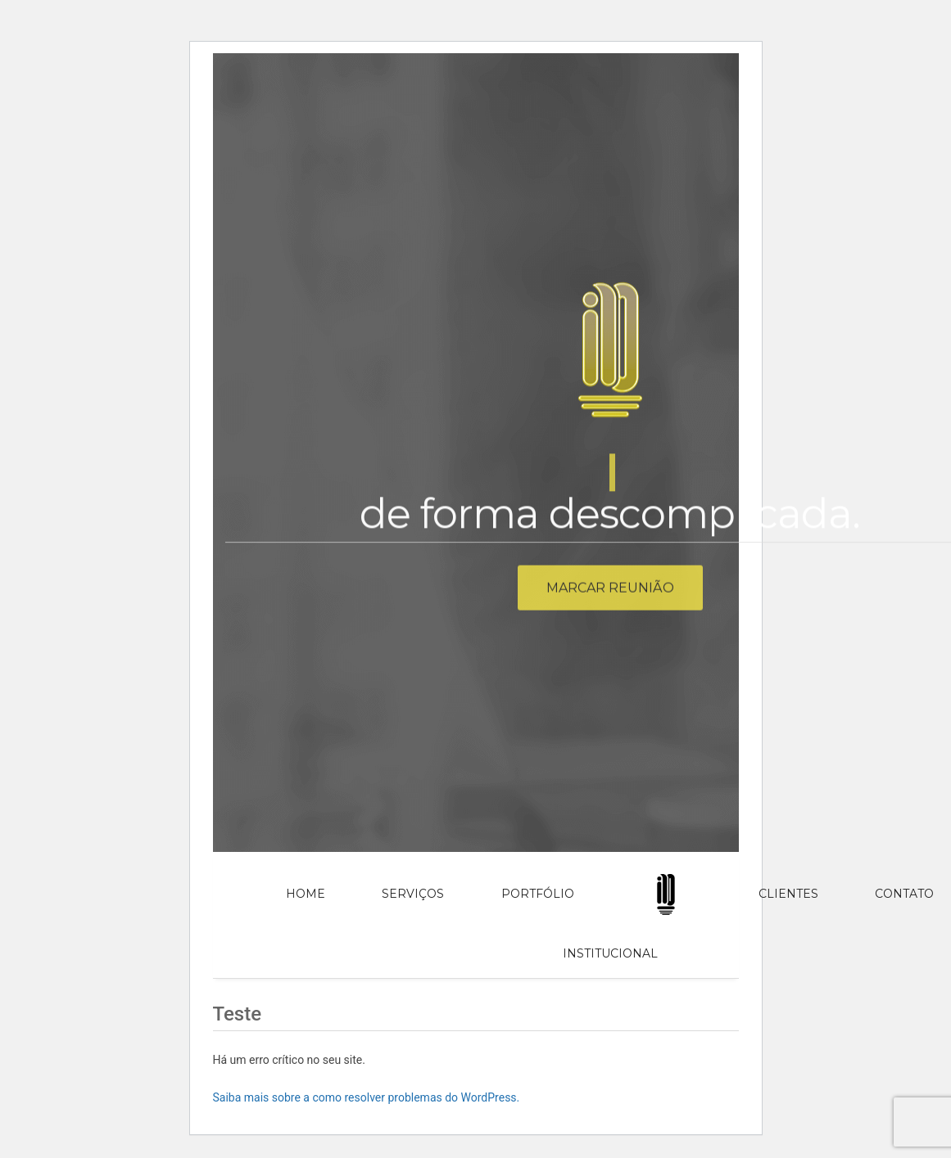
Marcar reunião (610, 592)
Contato (904, 893)
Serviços (413, 893)
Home (305, 893)
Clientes (788, 893)
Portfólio (537, 893)
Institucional (610, 953)
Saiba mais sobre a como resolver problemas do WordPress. (366, 1097)
